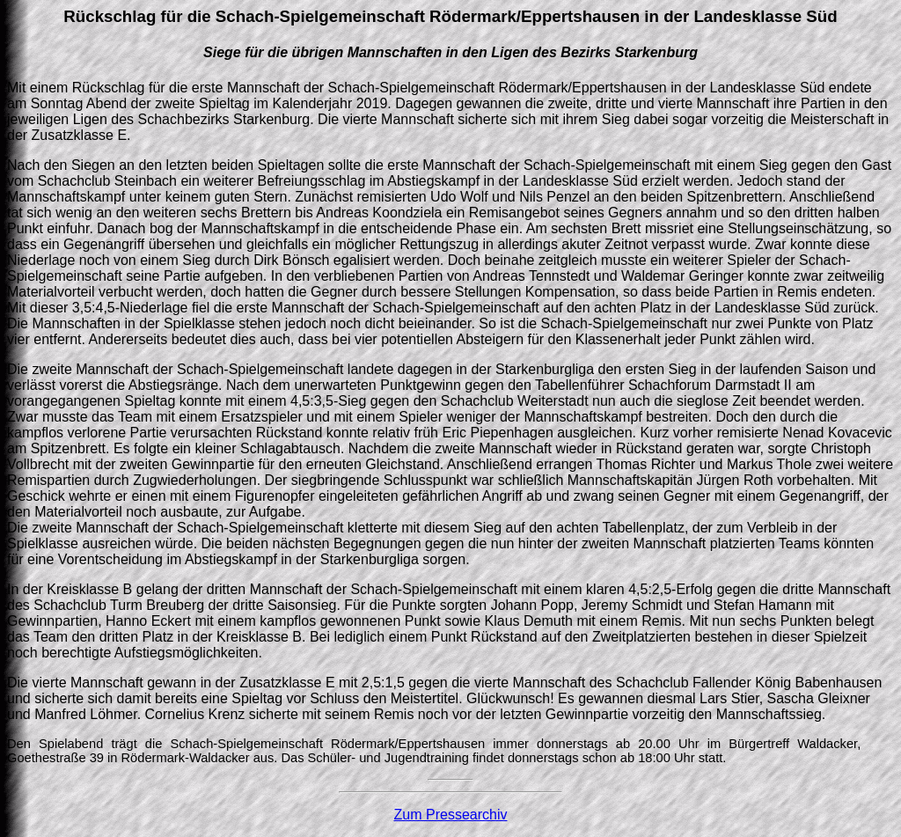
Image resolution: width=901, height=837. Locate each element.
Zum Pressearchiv (451, 814)
